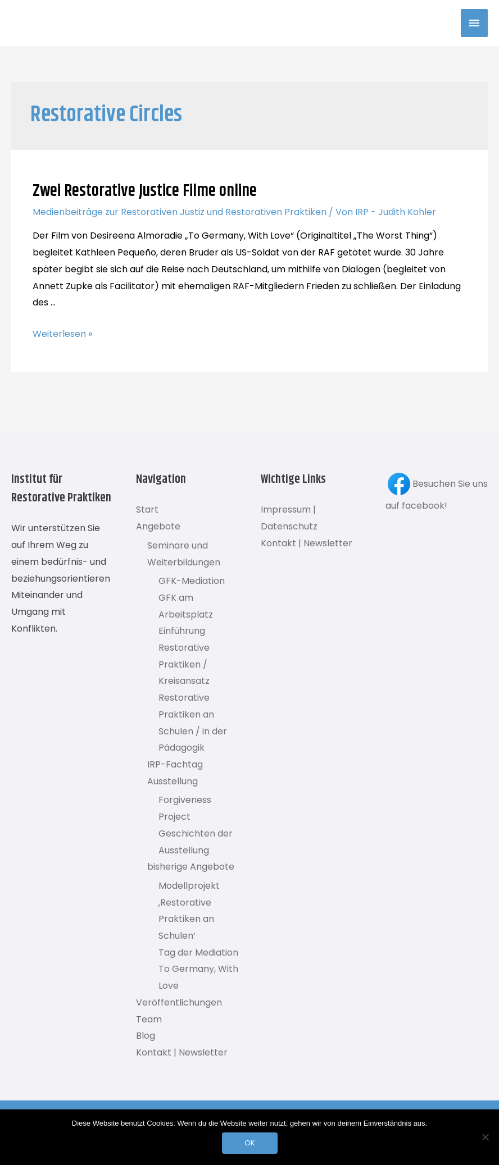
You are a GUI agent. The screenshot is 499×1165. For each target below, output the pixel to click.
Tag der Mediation (198, 952)
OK (249, 1142)
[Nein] (485, 1137)
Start (147, 509)
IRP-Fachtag (175, 764)
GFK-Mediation (191, 580)
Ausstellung (172, 781)
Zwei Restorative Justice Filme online (145, 191)
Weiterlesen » (62, 333)
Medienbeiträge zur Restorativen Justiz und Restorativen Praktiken (179, 211)
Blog (145, 1035)
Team (149, 1019)
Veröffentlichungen (179, 1002)
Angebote (158, 526)
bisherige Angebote (190, 866)
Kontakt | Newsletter (182, 1052)
